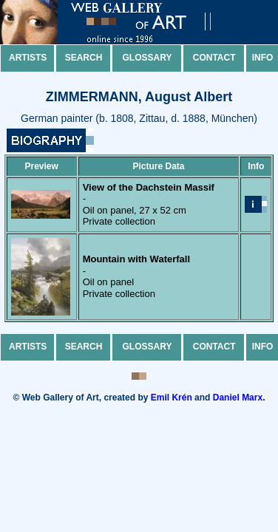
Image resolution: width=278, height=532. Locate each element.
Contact (214, 57)
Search (84, 57)
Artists (28, 57)
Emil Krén (171, 397)
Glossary (147, 57)
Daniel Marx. (239, 397)
